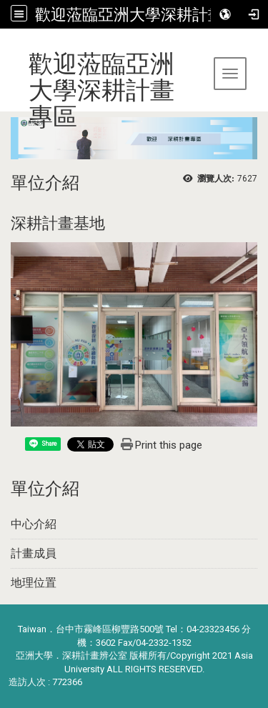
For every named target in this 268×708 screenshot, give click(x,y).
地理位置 (33, 582)
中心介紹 (33, 524)
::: (5, 46)
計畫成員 (33, 553)
